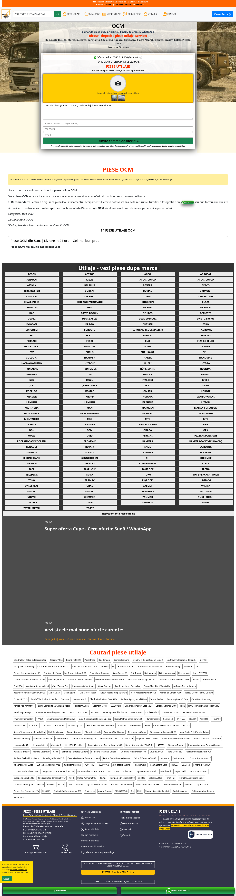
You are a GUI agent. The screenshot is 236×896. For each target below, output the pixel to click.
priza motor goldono (99, 673)
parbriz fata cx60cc (198, 771)
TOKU (147, 474)
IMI (90, 374)
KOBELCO (31, 391)
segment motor (100, 705)
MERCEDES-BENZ (89, 413)
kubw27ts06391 (73, 660)
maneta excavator (41, 751)
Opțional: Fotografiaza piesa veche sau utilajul (132, 88)
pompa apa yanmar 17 (24, 705)
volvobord (127, 771)
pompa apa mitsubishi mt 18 (27, 673)
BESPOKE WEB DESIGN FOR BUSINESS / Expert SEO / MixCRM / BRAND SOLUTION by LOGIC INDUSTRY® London (117, 864)
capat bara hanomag (201, 699)
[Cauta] (57, 14)
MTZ (205, 418)
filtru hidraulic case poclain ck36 (203, 705)
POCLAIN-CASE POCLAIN (31, 441)
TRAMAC (90, 480)
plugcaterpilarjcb (93, 732)
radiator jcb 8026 (56, 679)
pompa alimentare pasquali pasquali (205, 745)
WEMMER (89, 496)
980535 (50, 784)
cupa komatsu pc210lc (146, 771)
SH (147, 457)
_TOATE (89, 508)
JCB (32, 385)
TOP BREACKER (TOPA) (206, 474)
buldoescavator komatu (203, 791)
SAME (147, 446)
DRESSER (148, 324)
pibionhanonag (173, 666)
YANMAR (147, 496)
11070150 (216, 719)
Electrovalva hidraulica (92, 846)
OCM (90, 430)
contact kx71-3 (21, 699)
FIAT (147, 340)
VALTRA (205, 485)
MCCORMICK (31, 413)
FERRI (89, 340)
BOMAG (147, 290)
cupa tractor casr (60, 686)
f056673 (46, 791)
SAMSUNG (206, 446)
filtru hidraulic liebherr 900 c (101, 725)
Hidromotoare (129, 823)
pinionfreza (89, 660)
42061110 (89, 764)
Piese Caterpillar (91, 811)
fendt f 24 (170, 778)
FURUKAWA (148, 352)
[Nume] (118, 123)
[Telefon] (118, 129)
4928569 (193, 719)
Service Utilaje (90, 829)
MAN (90, 407)
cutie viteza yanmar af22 (48, 764)
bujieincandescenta (72, 764)
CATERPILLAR (206, 296)
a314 (71, 778)
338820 (141, 778)
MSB (89, 418)
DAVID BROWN (89, 313)
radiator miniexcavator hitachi (176, 738)
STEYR (205, 463)
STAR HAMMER (147, 463)
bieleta (196, 679)
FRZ (32, 352)
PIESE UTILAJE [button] (71, 14)
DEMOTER (205, 313)
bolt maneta (150, 673)
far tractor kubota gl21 (75, 673)
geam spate (69, 692)
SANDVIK (31, 452)
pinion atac (19, 797)
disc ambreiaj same (137, 732)
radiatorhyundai (81, 705)
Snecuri (125, 829)
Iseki (31, 379)
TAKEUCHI (90, 469)
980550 (40, 784)
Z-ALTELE (31, 502)
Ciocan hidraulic (76, 639)
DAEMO (147, 307)
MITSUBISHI (205, 413)
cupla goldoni (152, 712)
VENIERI (32, 491)
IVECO (205, 379)
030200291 (116, 705)
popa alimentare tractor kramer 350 (105, 745)
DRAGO (89, 324)
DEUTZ (32, 318)
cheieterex (90, 791)
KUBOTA (147, 396)
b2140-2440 (127, 738)
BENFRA (147, 285)
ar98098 (105, 666)
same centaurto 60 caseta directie (54, 705)
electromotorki (179, 758)
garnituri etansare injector (150, 666)
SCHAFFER (206, 452)
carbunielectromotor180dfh (166, 725)
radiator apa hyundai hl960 (134, 699)
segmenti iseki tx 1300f (147, 738)
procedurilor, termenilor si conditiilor (169, 146)
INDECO (205, 374)
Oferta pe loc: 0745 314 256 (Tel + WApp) (118, 57)
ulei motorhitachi (40, 745)
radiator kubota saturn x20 (198, 751)
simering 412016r (201, 764)
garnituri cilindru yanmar (80, 679)
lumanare (164, 758)
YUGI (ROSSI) (205, 496)
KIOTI (205, 385)
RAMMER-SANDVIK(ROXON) (205, 441)
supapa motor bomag (24, 666)
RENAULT (31, 446)
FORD (147, 346)
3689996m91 (136, 725)
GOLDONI (31, 357)
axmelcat (187, 666)
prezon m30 (136, 712)
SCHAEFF (147, 452)
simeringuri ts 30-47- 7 (53, 758)
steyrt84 (203, 660)
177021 (39, 719)
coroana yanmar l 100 (166, 705)
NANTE (32, 424)
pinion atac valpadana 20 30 (163, 732)
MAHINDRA (31, 407)
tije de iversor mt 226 (97, 784)
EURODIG (89, 329)
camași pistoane (121, 660)
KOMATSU (148, 391)
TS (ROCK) (148, 480)
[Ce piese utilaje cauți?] (34, 14)
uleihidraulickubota (172, 784)
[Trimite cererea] (118, 141)
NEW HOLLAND (148, 424)
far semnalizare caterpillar (127, 686)
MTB (147, 418)
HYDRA (206, 363)
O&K (31, 430)
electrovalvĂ (183, 673)
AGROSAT (205, 274)
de (132, 791)
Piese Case (88, 817)
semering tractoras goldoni (75, 751)
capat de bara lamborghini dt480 (50, 712)
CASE (148, 296)
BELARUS (89, 285)
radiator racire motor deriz (26, 758)
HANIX (148, 357)
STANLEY (89, 463)
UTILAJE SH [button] (151, 14)
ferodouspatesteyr (22, 712)
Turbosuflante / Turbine (101, 639)
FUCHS (90, 352)
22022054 (46, 725)
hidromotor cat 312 (109, 738)
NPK (205, 424)
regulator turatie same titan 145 (58, 771)
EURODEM (32, 329)
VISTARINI (206, 491)
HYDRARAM (32, 368)
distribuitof (165, 771)
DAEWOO (205, 307)
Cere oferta (222, 14)
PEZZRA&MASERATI (205, 435)
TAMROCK (148, 469)
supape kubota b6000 (24, 778)
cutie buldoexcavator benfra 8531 (53, 666)
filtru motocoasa (167, 673)
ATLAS (89, 279)
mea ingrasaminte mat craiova (61, 719)
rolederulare (104, 660)
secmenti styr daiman (114, 732)
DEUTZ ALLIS (89, 318)
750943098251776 (170, 712)
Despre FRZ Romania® (94, 823)
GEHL (206, 352)
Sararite (125, 835)
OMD (90, 435)
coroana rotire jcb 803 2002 (26, 771)
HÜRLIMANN (147, 368)
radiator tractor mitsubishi (84, 666)
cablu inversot (105, 686)
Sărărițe (138, 4)
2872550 (186, 764)
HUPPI (147, 363)
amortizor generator (23, 719)
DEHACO (148, 313)
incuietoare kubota (121, 764)
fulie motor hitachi (87, 692)
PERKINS (148, 435)
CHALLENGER (31, 301)
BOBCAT (89, 290)
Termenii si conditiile (18, 869)
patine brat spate (126, 666)
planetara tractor (22, 751)
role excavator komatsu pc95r (51, 778)
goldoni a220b (155, 778)
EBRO (205, 324)
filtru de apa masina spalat (191, 778)
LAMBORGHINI (206, 396)
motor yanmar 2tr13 (86, 778)
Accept (6, 878)
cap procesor (202, 784)
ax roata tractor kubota (184, 686)
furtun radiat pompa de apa (113, 692)
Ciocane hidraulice (123, 4)
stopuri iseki (180, 771)
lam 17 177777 (200, 673)
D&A (89, 307)
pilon (182, 705)
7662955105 (19, 725)
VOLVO (32, 496)
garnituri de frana (52, 673)
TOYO (31, 480)
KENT (148, 385)
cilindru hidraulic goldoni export (148, 660)
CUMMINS (32, 307)
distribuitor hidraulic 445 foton (109, 679)
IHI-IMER (31, 374)
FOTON (206, 346)
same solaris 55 (120, 673)
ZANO (89, 502)
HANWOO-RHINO (31, 363)
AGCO (147, 274)
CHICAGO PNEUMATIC (90, 301)
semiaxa (188, 784)
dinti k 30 (18, 686)
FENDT (90, 335)
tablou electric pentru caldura (199, 692)
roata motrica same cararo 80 (128, 719)
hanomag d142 (21, 745)
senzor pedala (156, 699)
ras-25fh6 (59, 725)
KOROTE (205, 391)
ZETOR (205, 502)
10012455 (82, 712)
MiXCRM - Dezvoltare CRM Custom (118, 872)
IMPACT (147, 374)
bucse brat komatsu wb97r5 (139, 745)
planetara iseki (153, 719)
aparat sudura (105, 791)
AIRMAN (32, 279)
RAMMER (147, 441)
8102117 (122, 725)
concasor (65, 699)
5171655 (181, 719)
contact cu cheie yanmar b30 (67, 791)
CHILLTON (148, 301)
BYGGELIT (31, 296)
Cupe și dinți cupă (55, 639)
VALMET (147, 485)
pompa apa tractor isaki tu (26, 791)
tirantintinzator (74, 732)
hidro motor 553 (174, 751)
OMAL (31, 435)
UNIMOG (205, 480)
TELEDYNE (32, 474)
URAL (89, 485)
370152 (186, 725)
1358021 (204, 719)
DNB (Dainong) (206, 318)
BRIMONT (206, 290)
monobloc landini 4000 (170, 692)
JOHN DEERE (89, 385)
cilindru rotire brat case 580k (103, 699)
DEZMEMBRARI (148, 318)
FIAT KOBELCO (205, 340)
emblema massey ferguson (133, 751)
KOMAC (89, 391)
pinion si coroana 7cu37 (145, 758)
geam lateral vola (158, 764)
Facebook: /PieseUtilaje (35, 836)
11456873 (159, 745)
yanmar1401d (79, 699)
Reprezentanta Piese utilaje (118, 513)
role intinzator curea (23, 764)
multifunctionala (55, 732)
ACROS (32, 274)
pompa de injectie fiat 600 (122, 778)
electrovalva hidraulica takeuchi (181, 660)
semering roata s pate (177, 699)
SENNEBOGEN (89, 457)
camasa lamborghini (23, 784)
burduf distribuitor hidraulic (44, 699)
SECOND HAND (31, 457)
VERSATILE (147, 491)
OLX (205, 430)
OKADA (147, 430)
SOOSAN (32, 463)
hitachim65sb (140, 764)
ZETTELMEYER (31, 508)
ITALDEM (147, 379)
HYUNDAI (205, 368)
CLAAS (205, 301)
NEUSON (90, 424)
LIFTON (205, 402)
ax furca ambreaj (22, 738)
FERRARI (206, 335)
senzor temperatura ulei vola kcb (29, 732)
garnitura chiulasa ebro (122, 784)
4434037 (174, 764)
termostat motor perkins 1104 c (174, 679)
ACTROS (89, 274)
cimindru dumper (176, 745)
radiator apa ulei (76, 725)
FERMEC (147, 335)
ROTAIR (89, 446)
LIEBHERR (148, 402)
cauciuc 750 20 (156, 751)
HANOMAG (205, 357)
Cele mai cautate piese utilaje (97, 852)
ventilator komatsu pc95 (37, 686)
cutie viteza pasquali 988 (147, 784)
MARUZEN (148, 407)
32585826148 (121, 791)
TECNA (206, 469)
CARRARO (89, 296)
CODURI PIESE (132, 14)
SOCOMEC (206, 457)
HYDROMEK (90, 368)
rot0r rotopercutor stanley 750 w (29, 692)
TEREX (89, 474)
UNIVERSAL (31, 485)
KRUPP (90, 396)
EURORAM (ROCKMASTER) (147, 329)
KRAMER (32, 396)
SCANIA (89, 452)
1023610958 (103, 764)
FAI (32, 335)
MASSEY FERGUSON (205, 407)
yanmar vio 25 (209, 679)
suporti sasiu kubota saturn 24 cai (95, 719)
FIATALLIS (90, 346)
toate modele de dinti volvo (143, 692)
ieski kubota (113, 771)
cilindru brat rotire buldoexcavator (30, 660)
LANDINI (31, 402)
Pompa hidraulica (90, 840)
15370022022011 (75, 784)
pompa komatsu (201, 738)
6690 (147, 725)
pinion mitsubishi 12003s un (157, 686)
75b (197, 666)
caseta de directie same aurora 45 (84, 758)
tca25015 (94, 712)
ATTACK (31, 285)
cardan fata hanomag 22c (84, 738)
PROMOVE (90, 441)
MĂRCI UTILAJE (111, 14)
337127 (103, 778)
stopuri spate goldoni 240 (157, 791)
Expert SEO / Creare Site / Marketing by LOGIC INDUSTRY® (118, 882)
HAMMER (89, 357)
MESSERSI (147, 413)
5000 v (61, 784)
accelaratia (34, 725)
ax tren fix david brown (194, 712)
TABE (32, 469)
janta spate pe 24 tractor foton (194, 732)
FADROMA (206, 329)
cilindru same (61, 738)
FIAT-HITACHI (31, 346)
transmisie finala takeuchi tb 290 (29, 679)
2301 (139, 791)
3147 (72, 712)
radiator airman (180, 791)
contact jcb (168, 719)
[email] (118, 134)
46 (113, 666)
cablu (55, 751)
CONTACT (169, 14)
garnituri (217, 738)
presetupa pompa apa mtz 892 (142, 679)
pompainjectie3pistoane (83, 686)
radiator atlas (56, 660)
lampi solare (54, 692)
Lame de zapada (130, 817)
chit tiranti (136, 673)
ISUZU (89, 379)
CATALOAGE (92, 14)
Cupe (108, 4)
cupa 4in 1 (56, 745)
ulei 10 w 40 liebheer (75, 745)
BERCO (206, 285)
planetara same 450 (42, 738)
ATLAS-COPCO (147, 279)
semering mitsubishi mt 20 (115, 712)
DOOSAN (31, 324)
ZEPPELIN (147, 502)
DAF (31, 313)
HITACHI (90, 363)
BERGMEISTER (31, 290)
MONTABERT (31, 418)
